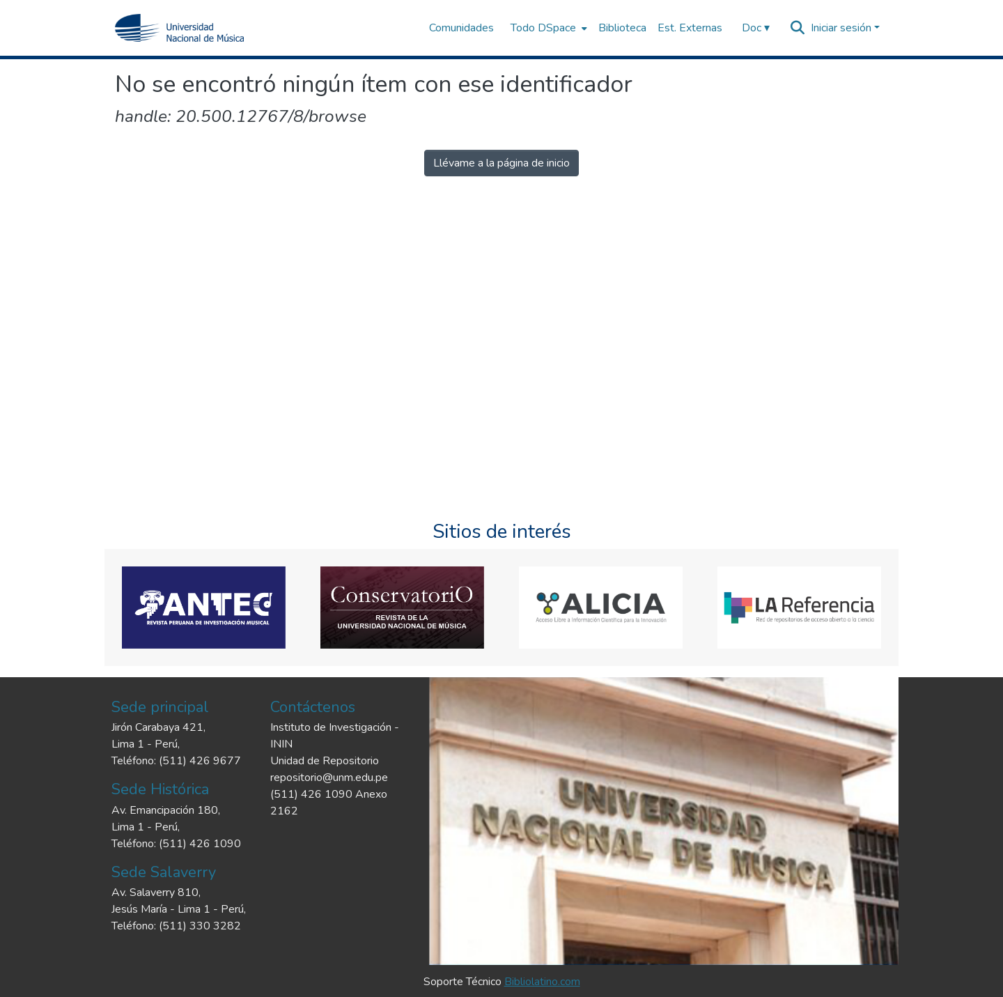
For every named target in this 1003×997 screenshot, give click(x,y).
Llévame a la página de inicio (501, 163)
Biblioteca (622, 28)
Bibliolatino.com (542, 981)
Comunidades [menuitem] (461, 28)
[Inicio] (179, 28)
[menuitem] (547, 28)
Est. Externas (690, 28)
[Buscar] (798, 28)
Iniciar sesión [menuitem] (841, 28)
